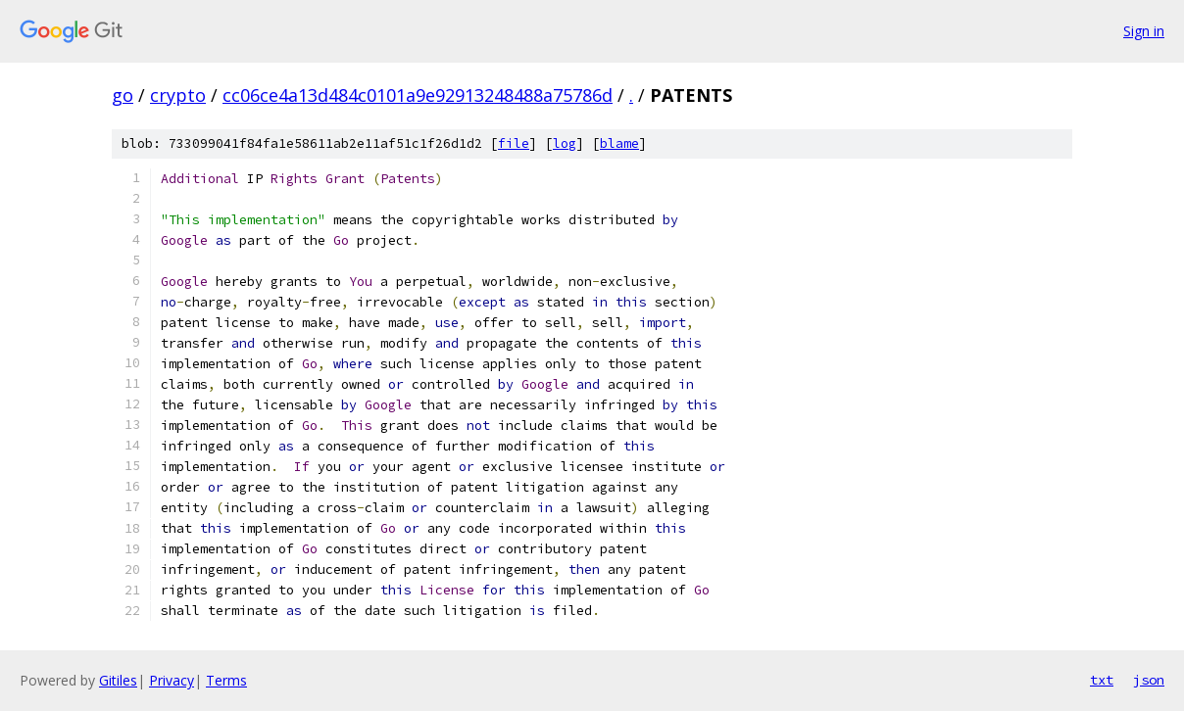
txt (1101, 679)
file (513, 143)
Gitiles (118, 680)
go (122, 95)
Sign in (1143, 31)
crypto (178, 95)
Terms (226, 680)
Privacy (171, 680)
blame (619, 143)
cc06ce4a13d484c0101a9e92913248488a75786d (417, 95)
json (1148, 679)
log (564, 143)
